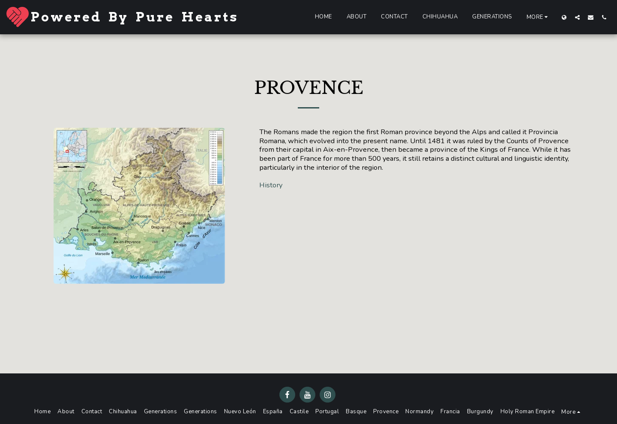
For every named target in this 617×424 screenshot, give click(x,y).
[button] (577, 17)
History (270, 185)
